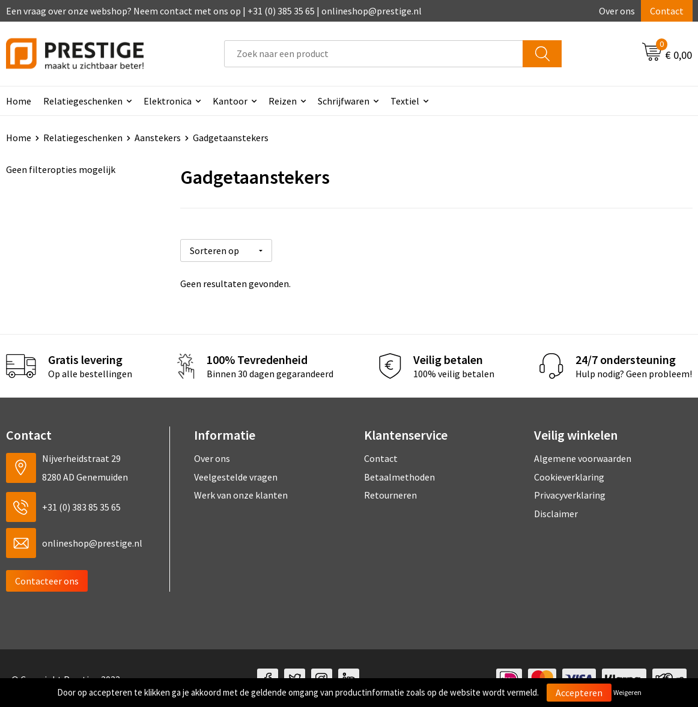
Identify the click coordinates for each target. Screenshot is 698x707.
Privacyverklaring (569, 493)
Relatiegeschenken (83, 101)
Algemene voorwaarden (582, 457)
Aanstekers (158, 138)
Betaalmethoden (399, 475)
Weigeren (627, 692)
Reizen (283, 101)
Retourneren (390, 493)
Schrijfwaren (343, 101)
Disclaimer (556, 511)
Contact (667, 11)
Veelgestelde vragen (236, 475)
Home (18, 138)
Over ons (617, 11)
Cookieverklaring (569, 475)
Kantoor (230, 101)
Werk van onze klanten (241, 493)
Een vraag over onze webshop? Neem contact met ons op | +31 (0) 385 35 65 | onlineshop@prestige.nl (214, 11)
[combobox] (373, 53)
